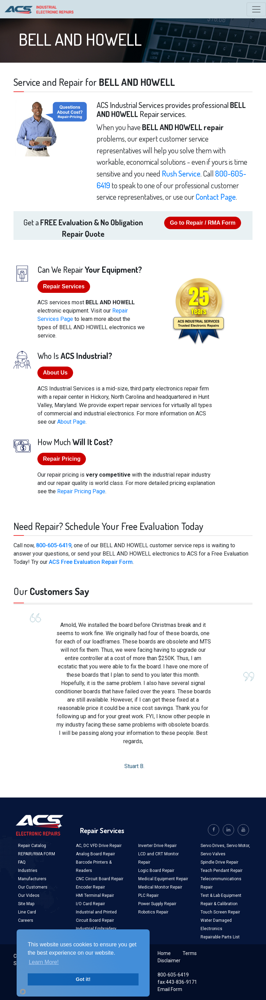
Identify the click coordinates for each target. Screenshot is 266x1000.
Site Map (26, 903)
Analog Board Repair (95, 854)
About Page (71, 421)
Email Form (170, 989)
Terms (190, 953)
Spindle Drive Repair (219, 862)
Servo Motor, (238, 845)
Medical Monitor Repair (160, 887)
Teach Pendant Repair (221, 870)
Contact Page (216, 196)
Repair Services (64, 286)
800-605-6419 (53, 545)
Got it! (83, 979)
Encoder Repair (90, 887)
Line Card (27, 912)
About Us (55, 373)
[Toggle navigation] (256, 9)
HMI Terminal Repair (95, 895)
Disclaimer (169, 960)
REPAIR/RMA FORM (36, 854)
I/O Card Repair (90, 903)
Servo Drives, (214, 845)
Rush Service (181, 173)
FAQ (22, 862)
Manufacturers (32, 878)
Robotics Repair (153, 912)
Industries (27, 870)
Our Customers (32, 887)
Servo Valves (213, 854)
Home (164, 953)
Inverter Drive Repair (157, 845)
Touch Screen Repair (220, 912)
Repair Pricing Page (81, 491)
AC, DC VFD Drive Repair (99, 845)
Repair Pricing (61, 459)
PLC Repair (148, 895)
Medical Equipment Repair (163, 878)
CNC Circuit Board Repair (99, 878)
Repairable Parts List (220, 937)
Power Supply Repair (157, 903)
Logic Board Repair (156, 870)
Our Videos (28, 895)
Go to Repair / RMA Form (203, 223)
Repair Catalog (32, 845)
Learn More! (44, 962)
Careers (25, 920)
